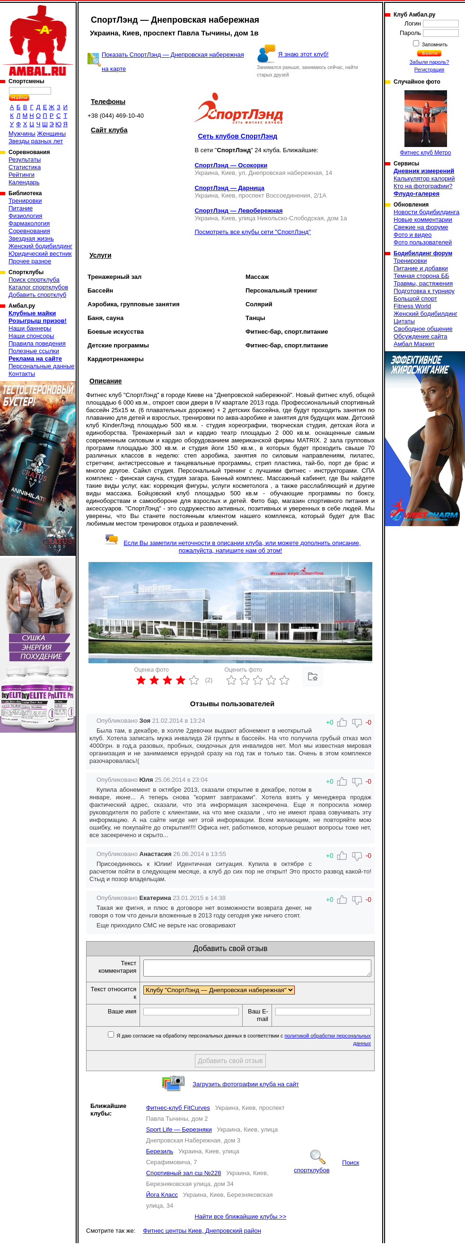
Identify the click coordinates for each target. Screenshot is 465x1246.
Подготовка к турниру (424, 290)
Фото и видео (413, 234)
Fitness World (412, 306)
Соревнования (29, 230)
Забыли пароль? (429, 62)
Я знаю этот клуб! (303, 54)
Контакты (22, 373)
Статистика (25, 167)
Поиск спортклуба (34, 279)
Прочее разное (30, 261)
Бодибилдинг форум (423, 253)
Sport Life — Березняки (179, 1132)
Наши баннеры (30, 328)
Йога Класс (162, 1197)
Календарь (24, 182)
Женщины (51, 133)
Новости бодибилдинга (426, 212)
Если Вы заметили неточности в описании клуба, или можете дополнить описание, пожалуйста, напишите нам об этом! (232, 546)
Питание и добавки (421, 268)
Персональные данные (42, 366)
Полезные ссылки (34, 351)
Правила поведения (37, 343)
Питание (21, 208)
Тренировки (25, 200)
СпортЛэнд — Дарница (229, 187)
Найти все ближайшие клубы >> (240, 1219)
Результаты (25, 159)
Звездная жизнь (31, 238)
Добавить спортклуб (37, 294)
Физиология (25, 215)
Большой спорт (415, 298)
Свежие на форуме (421, 227)
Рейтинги (22, 174)
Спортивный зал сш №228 (183, 1175)
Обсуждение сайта (420, 336)
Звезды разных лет (36, 141)
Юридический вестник (40, 253)
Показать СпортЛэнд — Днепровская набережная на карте (173, 61)
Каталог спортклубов (38, 287)
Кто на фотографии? (423, 186)
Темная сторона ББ (421, 275)
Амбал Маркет (414, 343)
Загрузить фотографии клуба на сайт (246, 1086)
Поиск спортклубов (326, 1169)
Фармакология (29, 223)
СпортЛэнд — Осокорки (230, 165)
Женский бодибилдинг (40, 246)
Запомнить (434, 44)
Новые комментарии (423, 219)
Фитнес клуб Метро (425, 123)
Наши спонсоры (31, 335)
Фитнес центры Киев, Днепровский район (202, 1233)
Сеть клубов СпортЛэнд (237, 136)
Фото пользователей (423, 242)
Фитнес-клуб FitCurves (178, 1110)
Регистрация (429, 69)
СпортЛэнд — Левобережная (238, 210)
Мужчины (22, 133)
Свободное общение (423, 328)
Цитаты (404, 321)
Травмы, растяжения (423, 283)
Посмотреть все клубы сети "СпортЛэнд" (252, 231)
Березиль (160, 1154)
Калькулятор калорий (424, 178)
